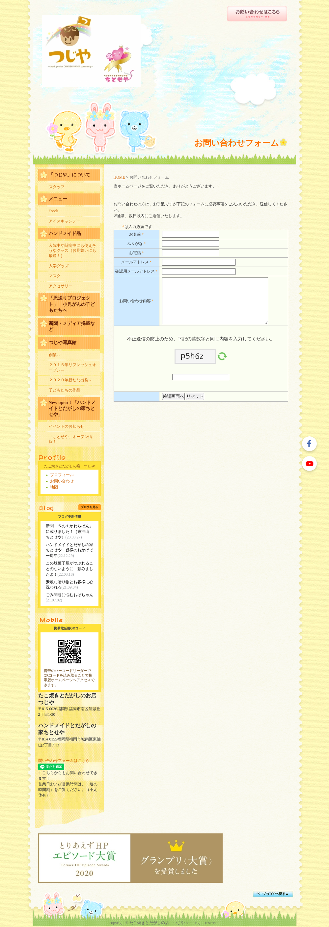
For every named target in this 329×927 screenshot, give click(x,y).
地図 (54, 487)
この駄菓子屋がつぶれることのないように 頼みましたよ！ (69, 569)
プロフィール (62, 475)
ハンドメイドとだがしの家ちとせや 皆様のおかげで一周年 (69, 550)
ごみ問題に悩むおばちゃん (69, 595)
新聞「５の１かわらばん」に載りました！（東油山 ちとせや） (69, 531)
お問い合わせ (62, 481)
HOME (119, 177)
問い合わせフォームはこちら (64, 760)
